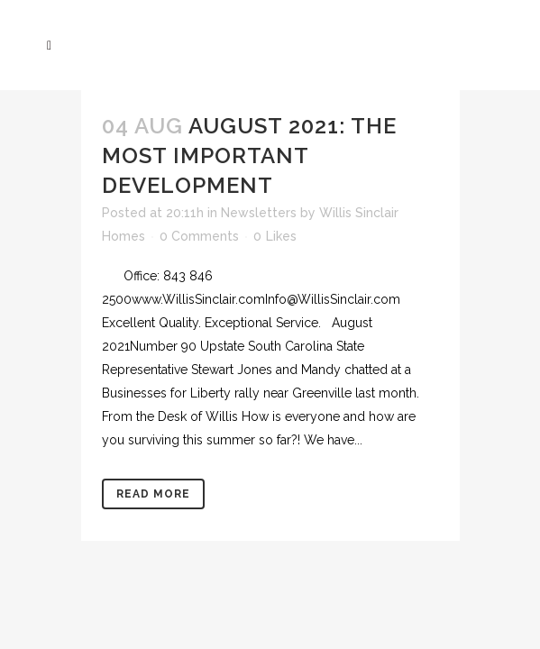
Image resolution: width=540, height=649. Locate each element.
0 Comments (199, 236)
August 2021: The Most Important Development (249, 155)
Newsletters (259, 213)
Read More (153, 494)
